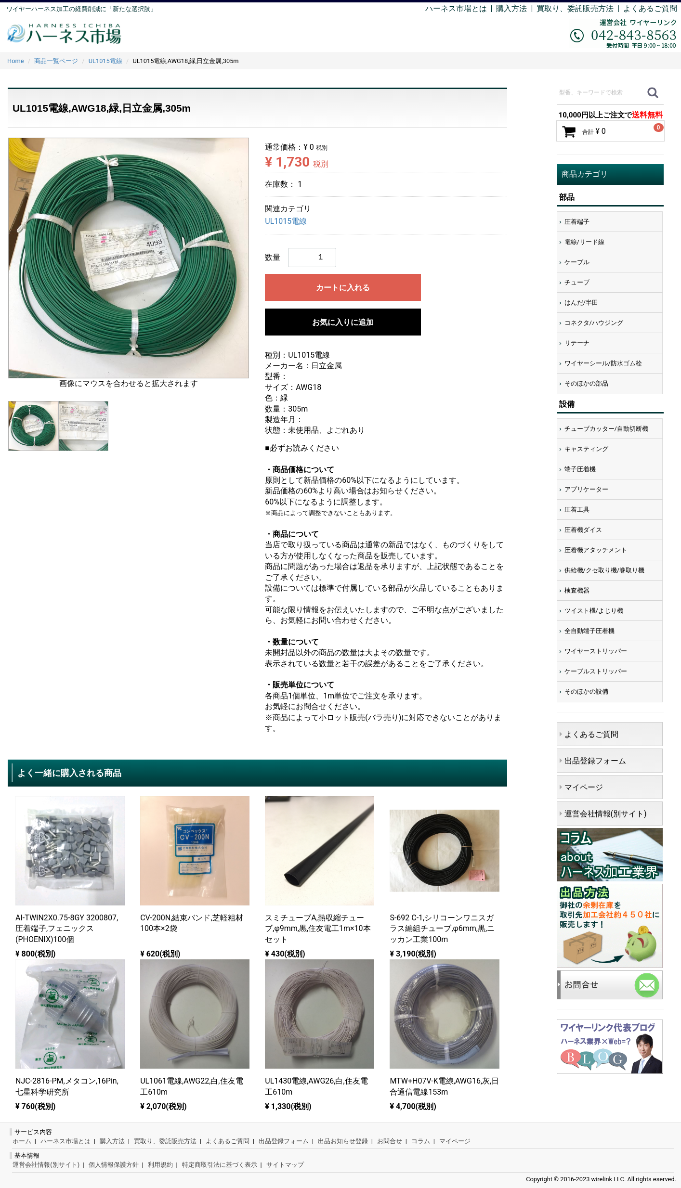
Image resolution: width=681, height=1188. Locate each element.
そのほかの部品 (586, 383)
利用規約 (160, 1164)
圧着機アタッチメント (595, 550)
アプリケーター (586, 489)
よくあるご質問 (650, 8)
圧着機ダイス (583, 529)
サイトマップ (285, 1164)
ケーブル (576, 262)
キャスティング (586, 448)
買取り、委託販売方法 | (580, 8)
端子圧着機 (580, 469)
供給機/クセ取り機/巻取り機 (604, 570)
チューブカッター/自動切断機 (606, 428)
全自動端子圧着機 (589, 630)
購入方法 (511, 8)
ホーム (22, 1141)
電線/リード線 (584, 241)
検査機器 (576, 590)
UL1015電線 (286, 221)
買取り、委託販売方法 (165, 1141)
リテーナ (576, 343)
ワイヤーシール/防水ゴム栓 (603, 363)
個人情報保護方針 (114, 1164)
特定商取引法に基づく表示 (219, 1164)
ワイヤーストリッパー (595, 651)
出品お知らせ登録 (343, 1141)
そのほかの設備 (586, 691)
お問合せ (389, 1141)
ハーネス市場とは (456, 8)
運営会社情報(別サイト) (605, 813)
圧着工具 (576, 509)
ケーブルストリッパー (595, 671)
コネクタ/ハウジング (593, 322)
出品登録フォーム (595, 760)
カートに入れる (343, 287)
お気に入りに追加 (343, 322)
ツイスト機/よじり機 (593, 610)
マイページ (583, 787)
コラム (420, 1141)
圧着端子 (576, 221)
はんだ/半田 (581, 302)
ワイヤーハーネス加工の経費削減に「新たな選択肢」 (81, 9)
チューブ (576, 282)
